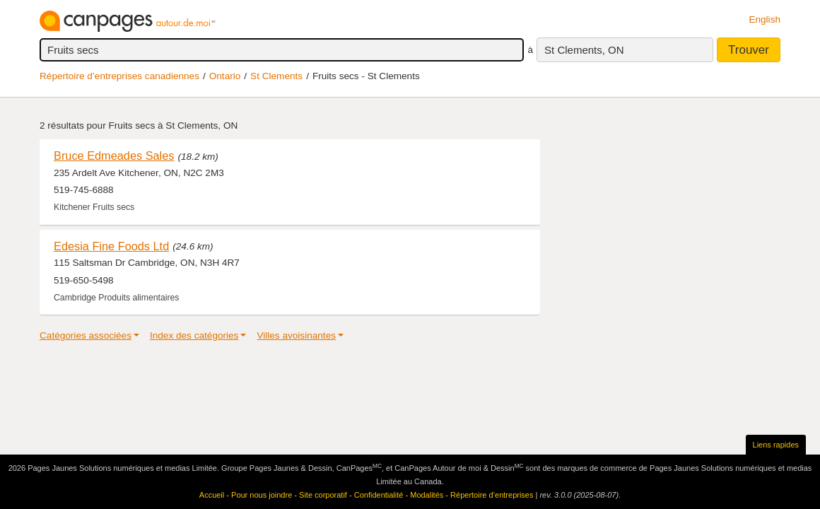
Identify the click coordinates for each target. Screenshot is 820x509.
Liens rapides (776, 444)
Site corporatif (323, 495)
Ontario (225, 76)
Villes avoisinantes (296, 335)
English (764, 19)
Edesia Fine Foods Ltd (111, 246)
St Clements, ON (584, 50)
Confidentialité (379, 495)
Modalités (426, 495)
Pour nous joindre (261, 495)
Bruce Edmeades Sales (114, 155)
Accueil (211, 495)
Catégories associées (85, 335)
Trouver (748, 50)
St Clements (276, 76)
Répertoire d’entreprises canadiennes (119, 76)
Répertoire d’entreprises (491, 495)
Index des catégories (194, 335)
